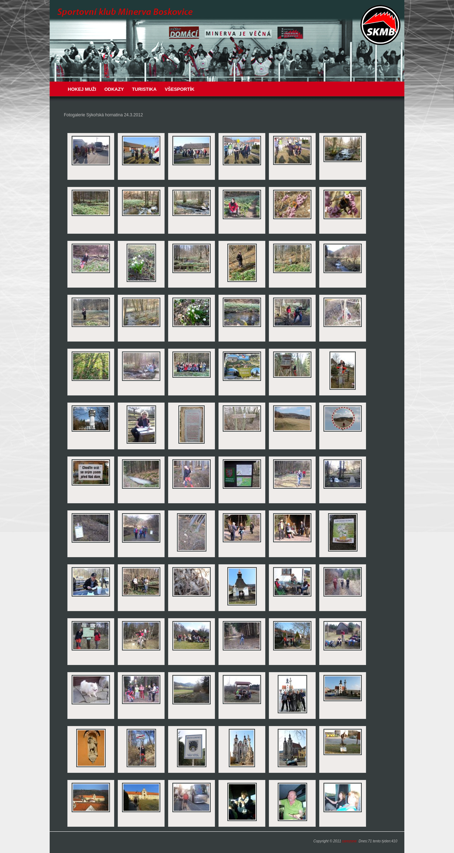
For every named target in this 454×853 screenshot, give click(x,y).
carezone (349, 841)
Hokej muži (82, 89)
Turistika (144, 89)
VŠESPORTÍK (179, 89)
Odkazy (114, 89)
